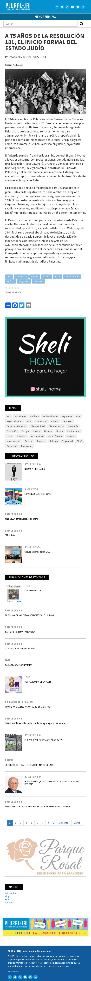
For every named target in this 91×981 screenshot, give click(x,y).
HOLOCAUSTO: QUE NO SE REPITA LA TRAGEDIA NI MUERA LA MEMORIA (52, 782)
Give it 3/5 (12, 288)
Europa (25, 431)
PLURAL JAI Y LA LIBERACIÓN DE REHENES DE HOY (27, 706)
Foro (7, 899)
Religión (54, 441)
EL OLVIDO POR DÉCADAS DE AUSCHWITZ (43, 740)
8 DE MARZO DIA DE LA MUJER (37, 681)
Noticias (9, 902)
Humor (59, 431)
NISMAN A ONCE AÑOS (34, 469)
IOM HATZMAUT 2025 (33, 590)
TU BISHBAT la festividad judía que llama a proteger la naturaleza (35, 723)
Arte (78, 416)
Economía (73, 426)
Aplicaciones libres (14, 971)
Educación (12, 431)
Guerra (36, 431)
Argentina (67, 416)
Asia (9, 276)
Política (10, 281)
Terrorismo (26, 446)
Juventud (21, 436)
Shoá (79, 441)
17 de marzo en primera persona (20, 648)
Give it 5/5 (18, 288)
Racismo (41, 441)
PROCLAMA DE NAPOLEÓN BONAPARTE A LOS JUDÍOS (29, 615)
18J (8, 416)
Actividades (10, 893)
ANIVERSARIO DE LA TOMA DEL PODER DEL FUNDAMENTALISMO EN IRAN (37, 806)
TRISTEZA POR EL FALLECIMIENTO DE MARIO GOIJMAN (29, 765)
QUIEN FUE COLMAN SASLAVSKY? (20, 632)
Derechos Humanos (17, 426)
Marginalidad (37, 436)
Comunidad (21, 276)
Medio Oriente (72, 276)
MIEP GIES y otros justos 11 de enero (21, 518)
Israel (57, 276)
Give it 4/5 (15, 288)
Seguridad (24, 281)
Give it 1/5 (6, 288)
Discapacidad (38, 426)
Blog (7, 896)
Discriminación (56, 426)
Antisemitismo (50, 416)
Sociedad (38, 281)
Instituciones (74, 431)
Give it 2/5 (9, 288)
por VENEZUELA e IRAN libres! (37, 493)
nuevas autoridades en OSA (37, 551)
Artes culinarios (15, 421)
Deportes (68, 421)
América (34, 416)
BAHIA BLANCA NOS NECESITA (18, 665)
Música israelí (14, 441)
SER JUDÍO (10, 535)
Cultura (34, 276)
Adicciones (20, 416)
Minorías (71, 436)
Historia (46, 276)
